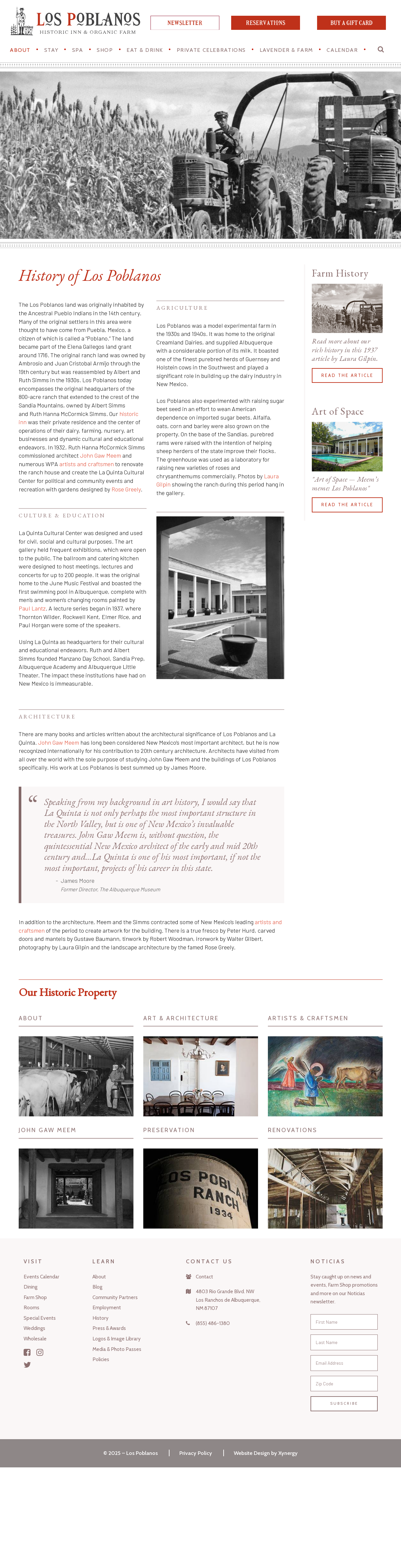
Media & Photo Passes (116, 1349)
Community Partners (115, 1297)
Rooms (31, 1307)
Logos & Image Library (116, 1339)
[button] (381, 51)
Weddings (34, 1328)
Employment (106, 1307)
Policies (100, 1359)
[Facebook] (27, 1352)
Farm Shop (35, 1297)
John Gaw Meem (100, 455)
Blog (97, 1287)
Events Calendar (41, 1276)
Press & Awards (109, 1328)
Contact (204, 1276)
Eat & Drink (145, 50)
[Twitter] (27, 1365)
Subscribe (344, 1403)
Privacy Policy (195, 1453)
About (20, 50)
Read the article (347, 375)
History (100, 1318)
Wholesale (35, 1339)
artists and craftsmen (86, 463)
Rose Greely (126, 489)
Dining (30, 1287)
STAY (51, 50)
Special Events (40, 1318)
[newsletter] (184, 27)
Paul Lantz (32, 608)
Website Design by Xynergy (266, 1453)
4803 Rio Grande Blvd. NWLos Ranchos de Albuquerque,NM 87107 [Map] (228, 1299)
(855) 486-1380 (213, 1323)
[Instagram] (39, 1352)
